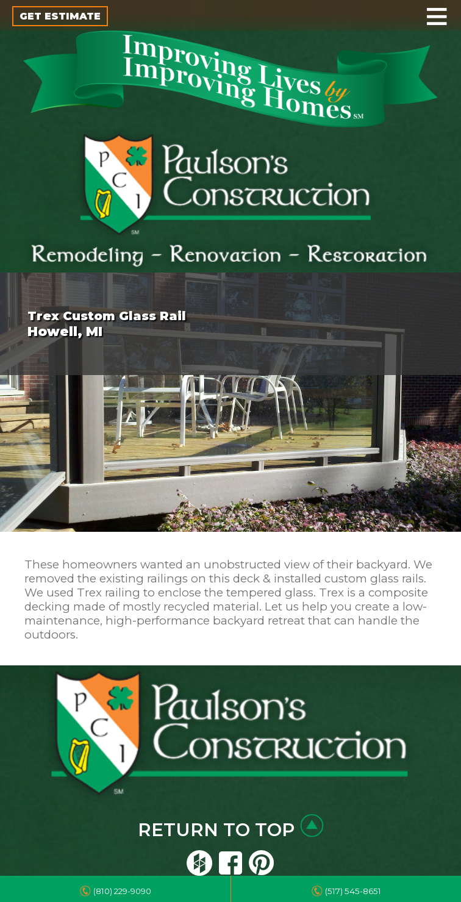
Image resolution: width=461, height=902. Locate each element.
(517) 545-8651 (353, 891)
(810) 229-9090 (122, 891)
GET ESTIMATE (60, 16)
